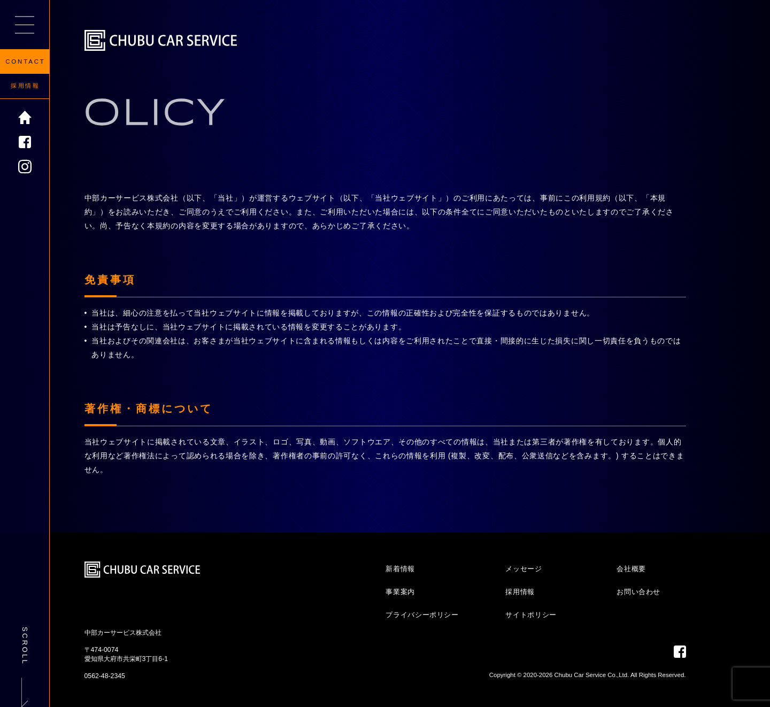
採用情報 (25, 85)
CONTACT (25, 61)
